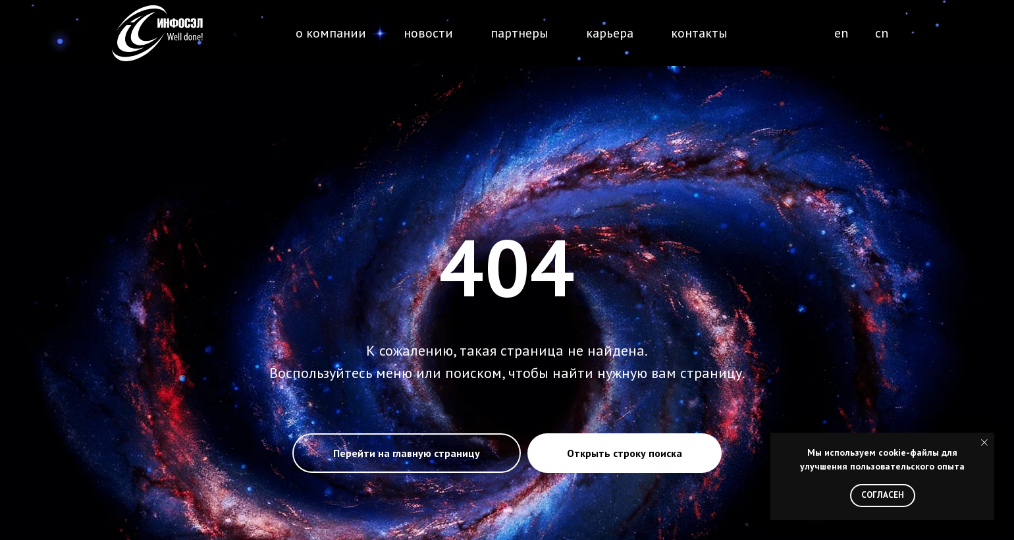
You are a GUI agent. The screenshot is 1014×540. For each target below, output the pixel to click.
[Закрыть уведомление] (984, 442)
